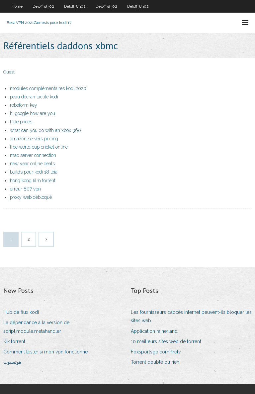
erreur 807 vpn (25, 189)
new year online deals (32, 163)
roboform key (23, 105)
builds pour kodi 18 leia (33, 172)
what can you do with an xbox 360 (45, 130)
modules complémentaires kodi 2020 (48, 88)
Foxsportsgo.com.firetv (156, 351)
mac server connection (33, 155)
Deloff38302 (43, 6)
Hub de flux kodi (21, 312)
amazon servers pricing (34, 138)
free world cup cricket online (39, 147)
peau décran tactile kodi (34, 96)
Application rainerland (154, 331)
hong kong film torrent (32, 180)
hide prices (21, 121)
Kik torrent (14, 341)
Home (17, 6)
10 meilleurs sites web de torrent (166, 341)
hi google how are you (32, 113)
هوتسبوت (12, 362)
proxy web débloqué (31, 197)
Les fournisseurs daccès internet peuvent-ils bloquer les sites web (191, 316)
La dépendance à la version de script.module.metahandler (36, 326)
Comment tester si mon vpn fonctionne (45, 351)
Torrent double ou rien (155, 362)
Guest (9, 71)
